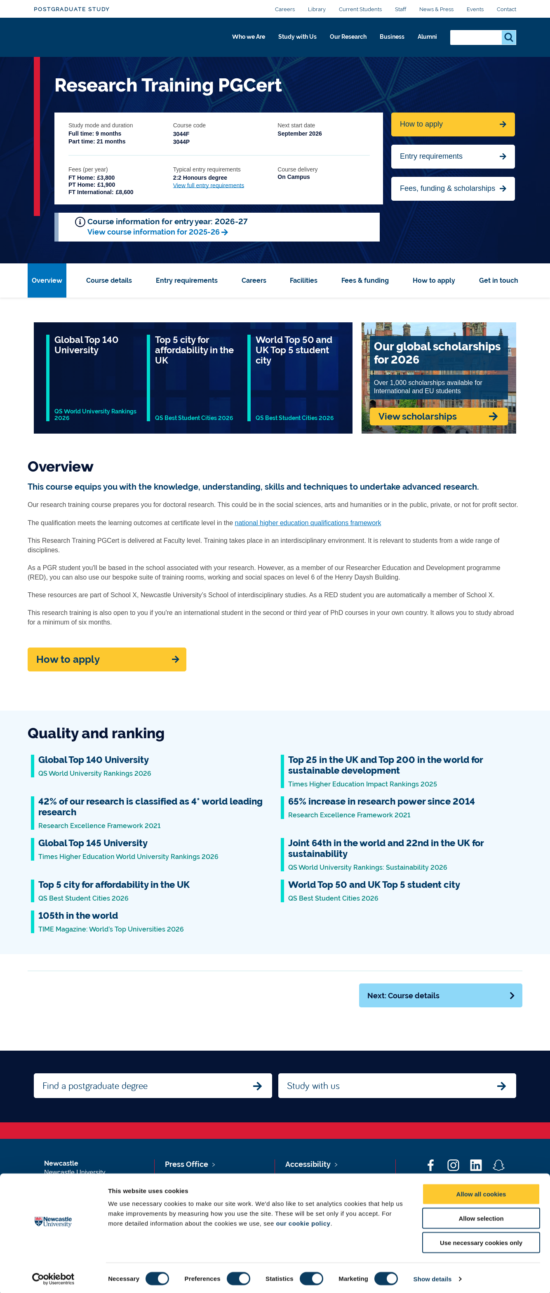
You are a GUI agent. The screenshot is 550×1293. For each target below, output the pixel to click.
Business (387, 40)
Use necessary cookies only (481, 1240)
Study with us (313, 1085)
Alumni (425, 40)
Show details (433, 1276)
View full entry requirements (208, 185)
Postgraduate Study (72, 9)
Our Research (338, 40)
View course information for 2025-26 (153, 232)
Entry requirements (431, 156)
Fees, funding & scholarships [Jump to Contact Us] (447, 188)
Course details (109, 280)
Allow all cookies (481, 1191)
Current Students (360, 9)
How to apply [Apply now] (68, 659)
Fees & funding (365, 280)
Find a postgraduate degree (95, 1085)
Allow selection (480, 1216)
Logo (71, 38)
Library (317, 9)
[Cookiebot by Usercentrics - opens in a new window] (53, 1277)
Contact (506, 9)
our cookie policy (303, 1221)
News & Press (436, 9)
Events (475, 9)
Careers (285, 9)
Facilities (303, 280)
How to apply (434, 280)
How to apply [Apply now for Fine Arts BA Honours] (421, 124)
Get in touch (498, 280)
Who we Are (226, 40)
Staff (400, 9)
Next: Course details (441, 995)
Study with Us (281, 40)
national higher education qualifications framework (308, 522)
